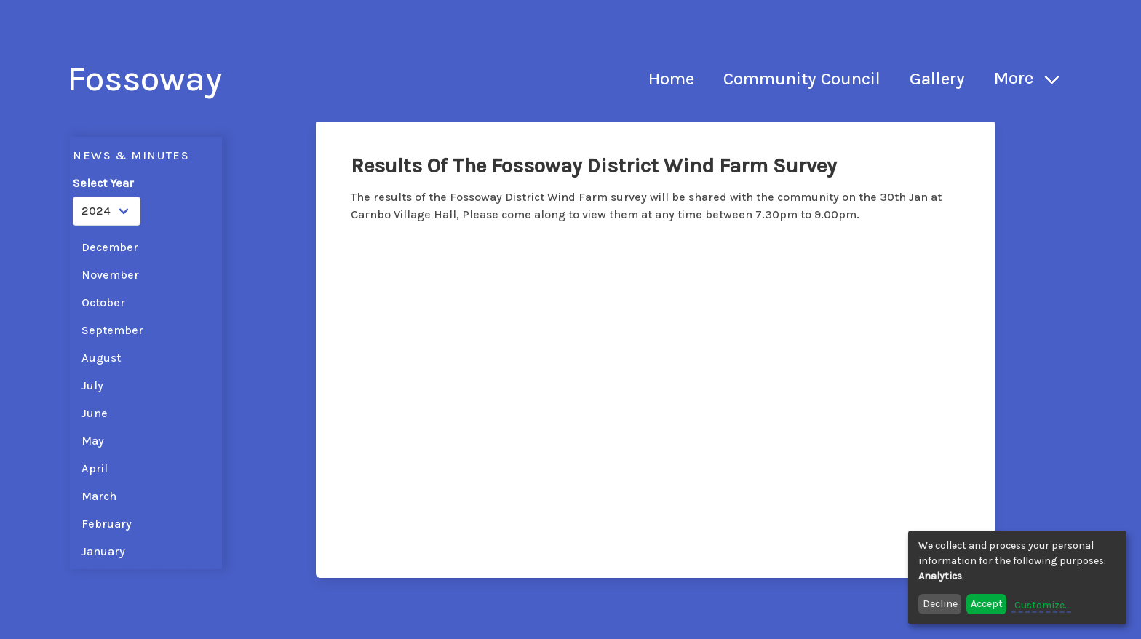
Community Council (801, 78)
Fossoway (144, 78)
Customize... (1042, 605)
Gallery (937, 78)
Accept (987, 604)
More (1013, 78)
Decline (940, 604)
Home (671, 78)
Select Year (103, 183)
